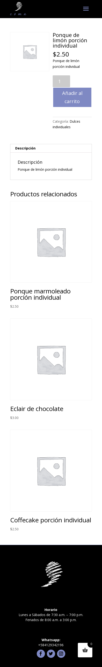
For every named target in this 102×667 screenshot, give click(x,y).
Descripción (25, 148)
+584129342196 (51, 645)
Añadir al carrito (72, 97)
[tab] (51, 148)
